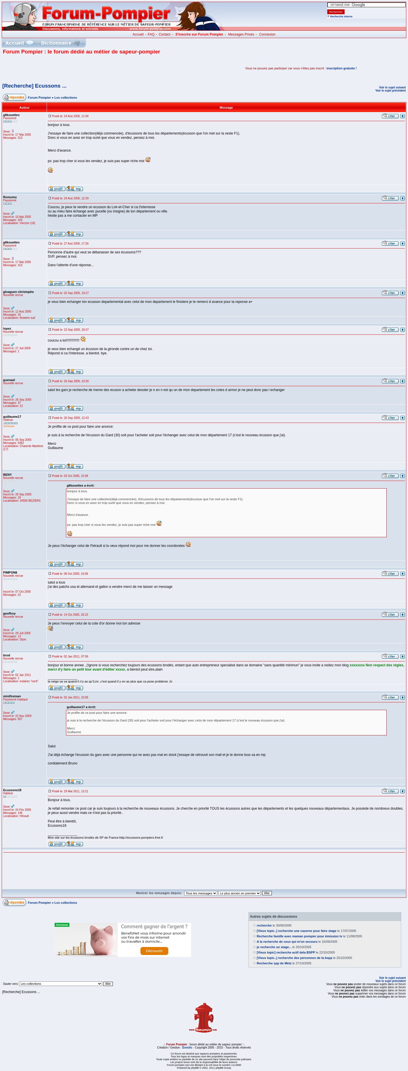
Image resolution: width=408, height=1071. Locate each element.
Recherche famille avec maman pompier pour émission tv (299, 936)
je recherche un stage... (274, 947)
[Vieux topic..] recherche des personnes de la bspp (294, 958)
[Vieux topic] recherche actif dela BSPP (286, 952)
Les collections (66, 97)
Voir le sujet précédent (390, 90)
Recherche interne (341, 16)
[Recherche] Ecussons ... (34, 86)
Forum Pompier (39, 97)
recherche (264, 925)
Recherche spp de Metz (274, 963)
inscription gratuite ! (341, 68)
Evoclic (187, 1047)
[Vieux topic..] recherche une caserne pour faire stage (296, 931)
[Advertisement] (69, 68)
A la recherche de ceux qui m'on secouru (287, 941)
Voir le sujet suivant (392, 87)
